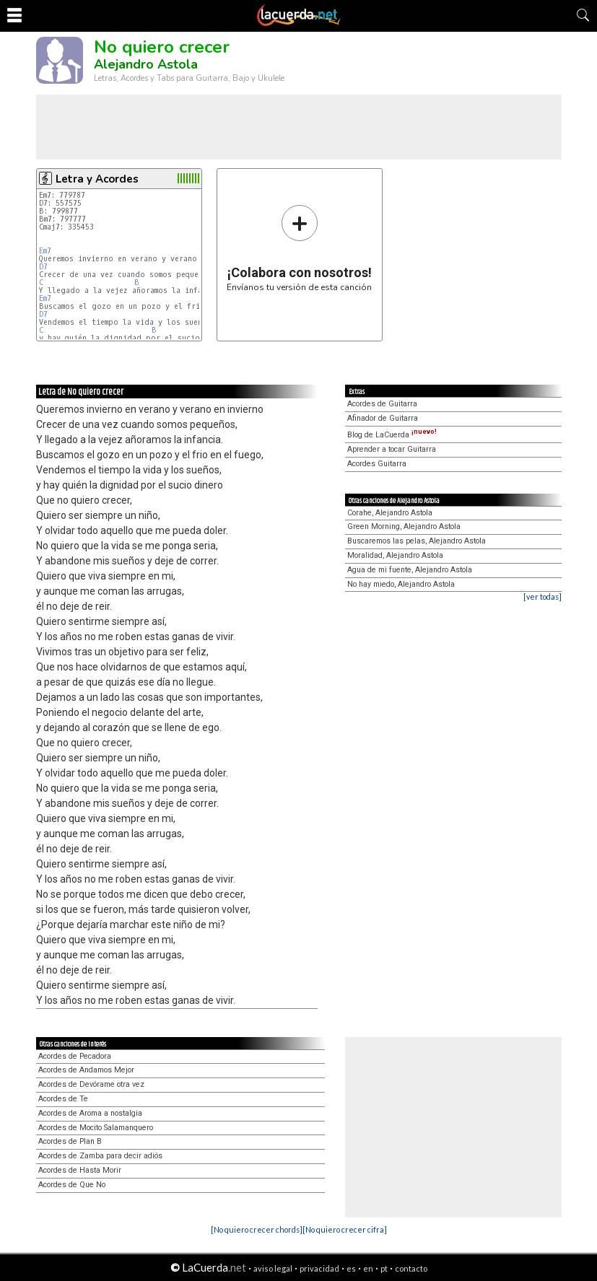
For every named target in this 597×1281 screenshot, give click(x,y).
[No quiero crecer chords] (256, 1229)
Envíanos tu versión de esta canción (299, 248)
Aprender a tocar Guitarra (391, 449)
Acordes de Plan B (70, 1141)
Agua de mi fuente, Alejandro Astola (409, 569)
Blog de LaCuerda (392, 435)
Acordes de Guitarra (382, 403)
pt (384, 1268)
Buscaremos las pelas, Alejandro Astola (416, 541)
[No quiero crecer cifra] (344, 1229)
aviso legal (272, 1268)
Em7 (45, 250)
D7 (43, 266)
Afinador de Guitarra (382, 418)
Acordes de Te (63, 1098)
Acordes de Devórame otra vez (91, 1084)
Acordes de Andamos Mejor (86, 1070)
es (351, 1268)
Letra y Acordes (97, 179)
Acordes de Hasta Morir (79, 1170)
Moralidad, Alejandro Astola (395, 555)
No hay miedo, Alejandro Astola (401, 584)
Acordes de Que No (71, 1184)
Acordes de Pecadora (74, 1056)
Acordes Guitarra (376, 463)
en (368, 1268)
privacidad (319, 1268)
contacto (411, 1268)
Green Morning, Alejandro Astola (404, 526)
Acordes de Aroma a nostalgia (90, 1113)
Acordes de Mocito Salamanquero (95, 1127)
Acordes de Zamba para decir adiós (100, 1155)
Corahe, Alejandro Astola (389, 512)
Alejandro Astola (146, 64)
